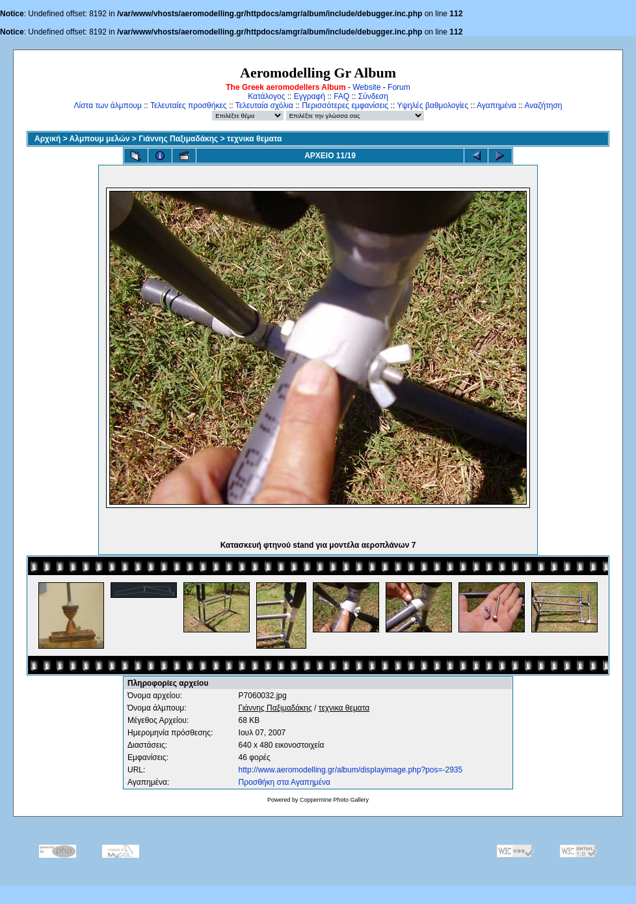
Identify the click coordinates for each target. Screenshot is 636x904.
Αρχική (47, 138)
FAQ (341, 96)
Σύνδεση (373, 96)
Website (366, 87)
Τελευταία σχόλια (264, 105)
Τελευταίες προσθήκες (188, 105)
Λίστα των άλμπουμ (108, 105)
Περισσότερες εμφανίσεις (345, 105)
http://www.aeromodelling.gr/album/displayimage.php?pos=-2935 (351, 769)
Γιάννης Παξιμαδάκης (178, 138)
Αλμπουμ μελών (100, 138)
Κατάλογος (266, 96)
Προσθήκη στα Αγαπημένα (284, 782)
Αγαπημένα (496, 105)
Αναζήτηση (544, 105)
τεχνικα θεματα (254, 138)
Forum (399, 87)
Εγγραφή (309, 96)
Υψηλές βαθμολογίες (432, 105)
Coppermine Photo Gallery (334, 800)
